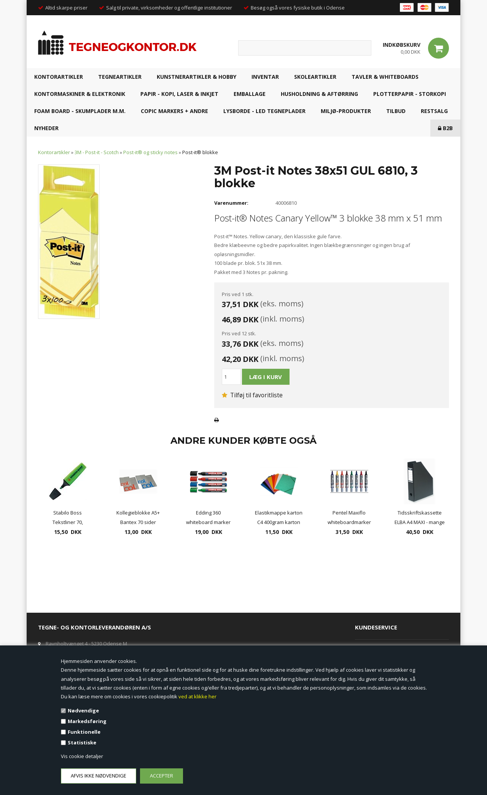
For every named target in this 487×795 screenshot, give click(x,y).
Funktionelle (84, 731)
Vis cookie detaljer (82, 756)
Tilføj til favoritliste (252, 395)
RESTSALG (434, 111)
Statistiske (82, 742)
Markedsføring (87, 721)
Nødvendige (83, 710)
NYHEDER (46, 128)
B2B (445, 128)
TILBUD (396, 111)
